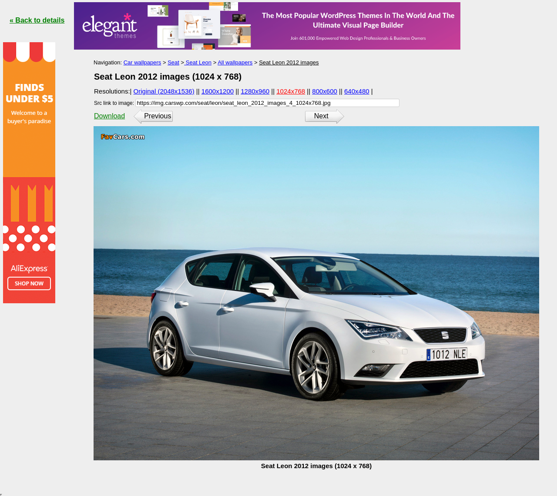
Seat (173, 62)
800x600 (324, 91)
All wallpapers (235, 62)
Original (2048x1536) (164, 91)
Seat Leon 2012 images (289, 62)
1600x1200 (217, 91)
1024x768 (290, 91)
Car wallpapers (142, 62)
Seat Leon (197, 62)
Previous (157, 116)
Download (109, 116)
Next (321, 116)
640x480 (356, 91)
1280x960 (255, 91)
